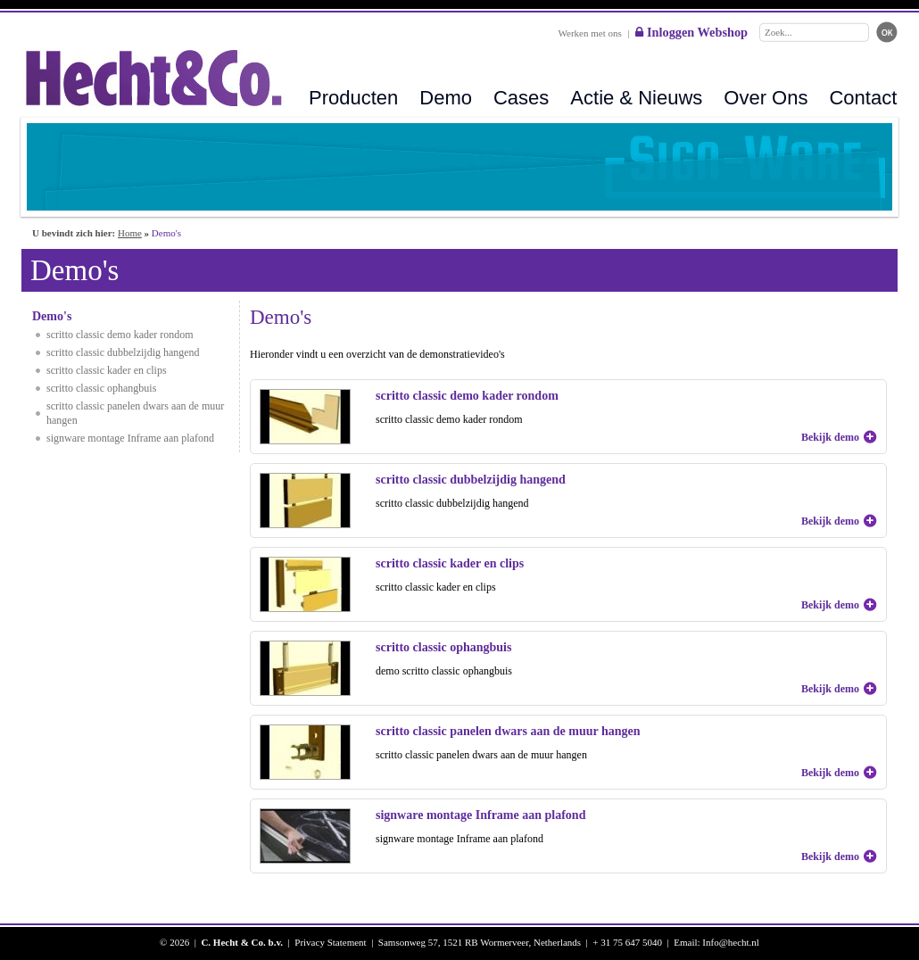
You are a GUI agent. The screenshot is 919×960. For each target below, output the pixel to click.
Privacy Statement (330, 942)
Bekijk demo (830, 437)
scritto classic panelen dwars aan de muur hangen (135, 413)
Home (130, 233)
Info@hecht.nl (730, 942)
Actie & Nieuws (636, 98)
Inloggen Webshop (691, 32)
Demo (445, 98)
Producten (353, 98)
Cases (521, 98)
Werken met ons (590, 33)
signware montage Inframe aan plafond (130, 438)
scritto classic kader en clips (106, 370)
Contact (863, 98)
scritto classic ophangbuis (101, 388)
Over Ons (765, 98)
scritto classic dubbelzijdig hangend (123, 352)
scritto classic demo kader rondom (120, 334)
